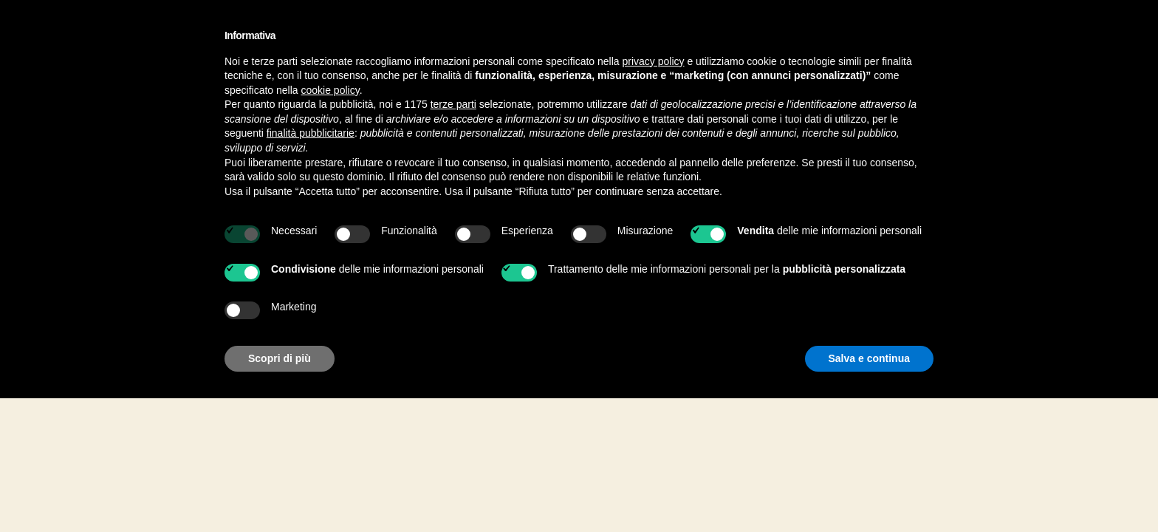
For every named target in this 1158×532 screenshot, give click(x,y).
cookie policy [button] (330, 90)
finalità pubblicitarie (310, 133)
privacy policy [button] (654, 61)
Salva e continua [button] (869, 358)
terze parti (453, 104)
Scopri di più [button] (279, 358)
